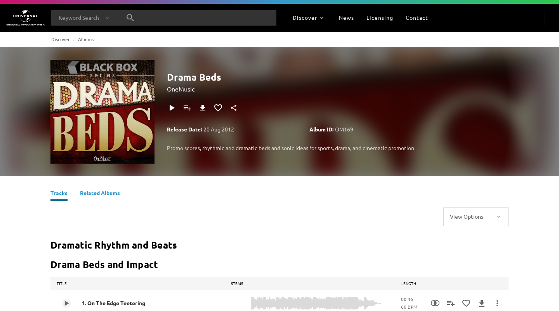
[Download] (202, 107)
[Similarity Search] (435, 303)
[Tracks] (59, 193)
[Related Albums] (100, 193)
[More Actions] (497, 303)
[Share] (233, 107)
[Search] (130, 18)
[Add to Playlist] (187, 107)
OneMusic (180, 89)
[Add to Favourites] (218, 107)
